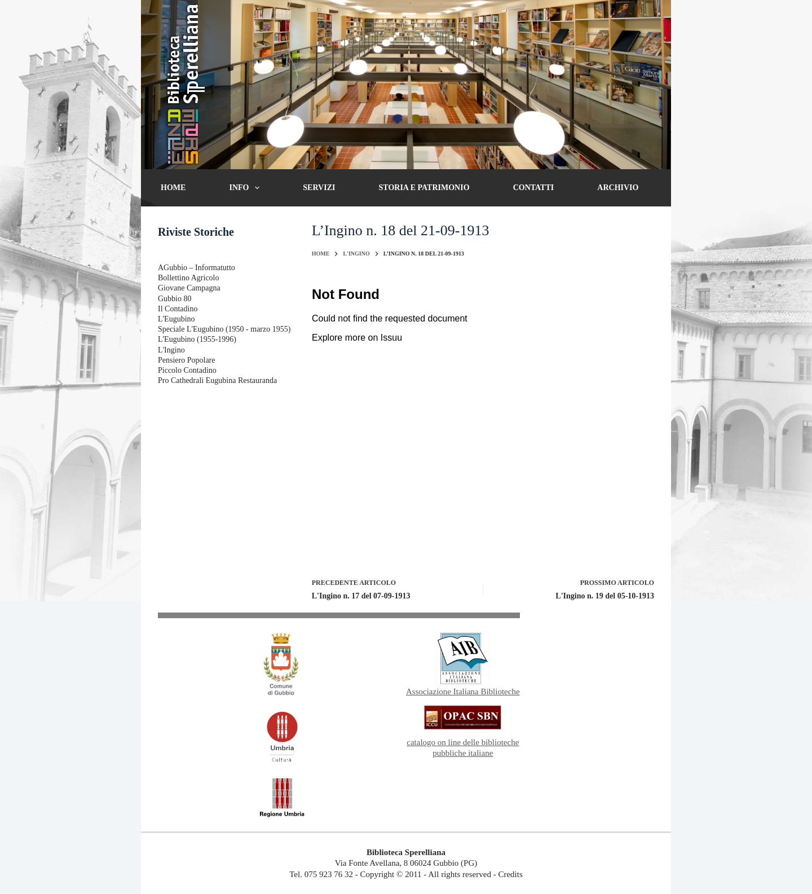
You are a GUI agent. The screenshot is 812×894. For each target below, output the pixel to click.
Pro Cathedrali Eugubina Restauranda (217, 380)
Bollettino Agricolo (188, 278)
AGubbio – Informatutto (196, 267)
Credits (510, 874)
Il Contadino (177, 309)
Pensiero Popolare (186, 360)
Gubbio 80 (175, 298)
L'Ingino (171, 350)
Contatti (533, 187)
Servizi (319, 187)
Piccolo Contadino (187, 370)
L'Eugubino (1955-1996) (197, 339)
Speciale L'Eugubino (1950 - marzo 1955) (224, 329)
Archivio (617, 187)
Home (173, 187)
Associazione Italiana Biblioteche (463, 691)
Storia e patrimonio (424, 187)
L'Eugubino (176, 319)
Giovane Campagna (189, 288)
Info (246, 188)
